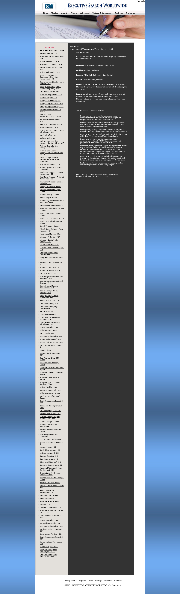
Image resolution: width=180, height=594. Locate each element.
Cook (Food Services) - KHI (49, 459)
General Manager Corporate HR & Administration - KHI (52, 131)
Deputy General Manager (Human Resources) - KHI (52, 277)
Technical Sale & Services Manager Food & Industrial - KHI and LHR (51, 152)
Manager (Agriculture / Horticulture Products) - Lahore (52, 201)
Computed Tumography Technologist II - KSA (48, 551)
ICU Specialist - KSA (47, 333)
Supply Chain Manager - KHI (50, 450)
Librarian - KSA (45, 350)
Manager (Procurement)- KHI (50, 101)
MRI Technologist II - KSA (49, 127)
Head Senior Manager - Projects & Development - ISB (52, 178)
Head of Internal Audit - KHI (49, 301)
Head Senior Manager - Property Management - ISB (51, 173)
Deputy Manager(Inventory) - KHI (52, 107)
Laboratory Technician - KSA (50, 237)
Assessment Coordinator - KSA (51, 64)
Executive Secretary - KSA (49, 245)
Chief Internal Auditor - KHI (49, 92)
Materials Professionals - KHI (50, 414)
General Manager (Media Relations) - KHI (49, 292)
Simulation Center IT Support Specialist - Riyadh (50, 383)
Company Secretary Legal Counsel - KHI (49, 253)
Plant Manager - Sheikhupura (50, 439)
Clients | (91, 581)
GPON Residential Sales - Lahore (52, 50)
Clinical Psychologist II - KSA (50, 393)
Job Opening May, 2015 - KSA (50, 411)
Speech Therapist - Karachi (49, 226)
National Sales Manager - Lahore (51, 205)
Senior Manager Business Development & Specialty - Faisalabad (49, 159)
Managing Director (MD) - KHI (50, 339)
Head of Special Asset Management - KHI (48, 491)
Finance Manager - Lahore (49, 422)
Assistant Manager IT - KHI (49, 453)
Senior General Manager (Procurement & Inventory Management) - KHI (49, 77)
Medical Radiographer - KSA (50, 72)
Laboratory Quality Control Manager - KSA (49, 241)
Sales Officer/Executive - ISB (50, 523)
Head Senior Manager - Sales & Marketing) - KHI (51, 183)
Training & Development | (104, 581)
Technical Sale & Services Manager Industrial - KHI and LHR (52, 142)
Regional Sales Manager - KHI (51, 164)
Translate (141, 1)
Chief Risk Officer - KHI (48, 135)
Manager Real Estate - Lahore (50, 187)
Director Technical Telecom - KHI (51, 342)
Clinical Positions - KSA (48, 330)
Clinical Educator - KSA (48, 314)
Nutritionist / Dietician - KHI (49, 495)
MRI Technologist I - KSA (49, 547)
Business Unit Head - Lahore (50, 483)
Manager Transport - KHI (48, 53)
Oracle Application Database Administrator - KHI (50, 323)
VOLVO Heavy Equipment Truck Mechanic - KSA (51, 230)
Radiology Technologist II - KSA (51, 124)
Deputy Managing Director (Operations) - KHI (49, 297)
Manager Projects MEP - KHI (50, 267)
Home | (67, 581)
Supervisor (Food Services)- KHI (51, 465)
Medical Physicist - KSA (48, 387)
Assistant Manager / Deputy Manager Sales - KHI (50, 418)
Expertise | (83, 581)
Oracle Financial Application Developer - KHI (50, 318)
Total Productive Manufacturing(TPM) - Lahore (50, 115)
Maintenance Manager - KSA (50, 234)
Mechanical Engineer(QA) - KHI (51, 95)
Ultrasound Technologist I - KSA (51, 336)
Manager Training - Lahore (49, 195)
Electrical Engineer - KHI (48, 98)
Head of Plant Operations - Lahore (52, 218)
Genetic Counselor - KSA (49, 327)
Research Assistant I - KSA (49, 61)
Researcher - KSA (46, 311)
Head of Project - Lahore (48, 198)
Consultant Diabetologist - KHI (50, 507)
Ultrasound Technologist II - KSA (51, 526)
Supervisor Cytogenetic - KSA (50, 390)
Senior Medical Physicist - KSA (51, 534)
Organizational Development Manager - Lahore (50, 474)
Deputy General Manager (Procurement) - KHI (49, 287)
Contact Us (118, 581)
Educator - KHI (45, 504)
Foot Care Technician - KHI (49, 501)
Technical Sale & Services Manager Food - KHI (49, 147)
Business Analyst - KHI (48, 138)
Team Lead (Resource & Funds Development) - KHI (51, 469)
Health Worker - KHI (47, 498)
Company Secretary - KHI (49, 304)
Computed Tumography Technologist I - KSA (48, 555)
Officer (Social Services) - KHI (50, 462)
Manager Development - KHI (50, 270)
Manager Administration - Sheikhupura (49, 425)
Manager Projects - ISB (48, 447)
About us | (74, 581)
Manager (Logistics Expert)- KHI (51, 104)
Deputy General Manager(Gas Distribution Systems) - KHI (50, 88)
